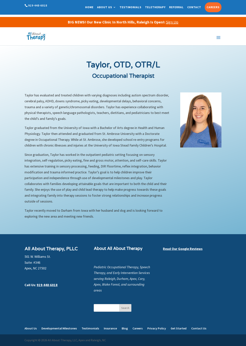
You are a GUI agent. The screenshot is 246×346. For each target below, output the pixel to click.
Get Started (178, 328)
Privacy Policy (156, 328)
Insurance (110, 328)
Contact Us (198, 328)
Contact (194, 7)
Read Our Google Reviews (182, 249)
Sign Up (172, 22)
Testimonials (130, 7)
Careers (213, 7)
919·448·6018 (47, 285)
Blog (125, 328)
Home (89, 7)
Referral (176, 7)
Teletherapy (155, 7)
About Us (104, 7)
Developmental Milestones (59, 328)
